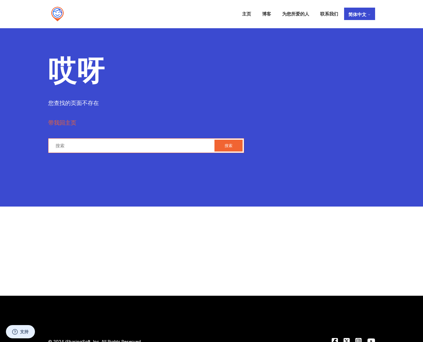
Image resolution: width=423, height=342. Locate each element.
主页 (246, 14)
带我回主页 (62, 122)
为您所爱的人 (295, 14)
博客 (266, 14)
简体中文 (359, 14)
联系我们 (329, 14)
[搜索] (146, 146)
